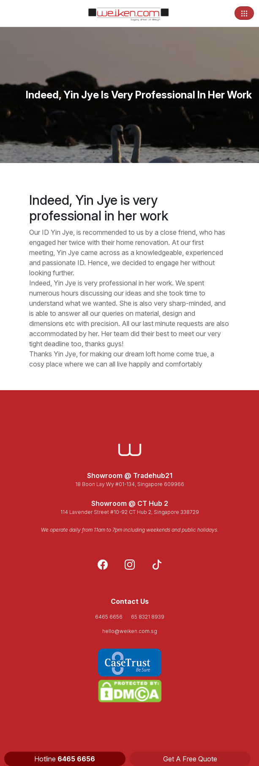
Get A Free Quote (190, 759)
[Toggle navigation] (244, 13)
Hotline (64, 759)
